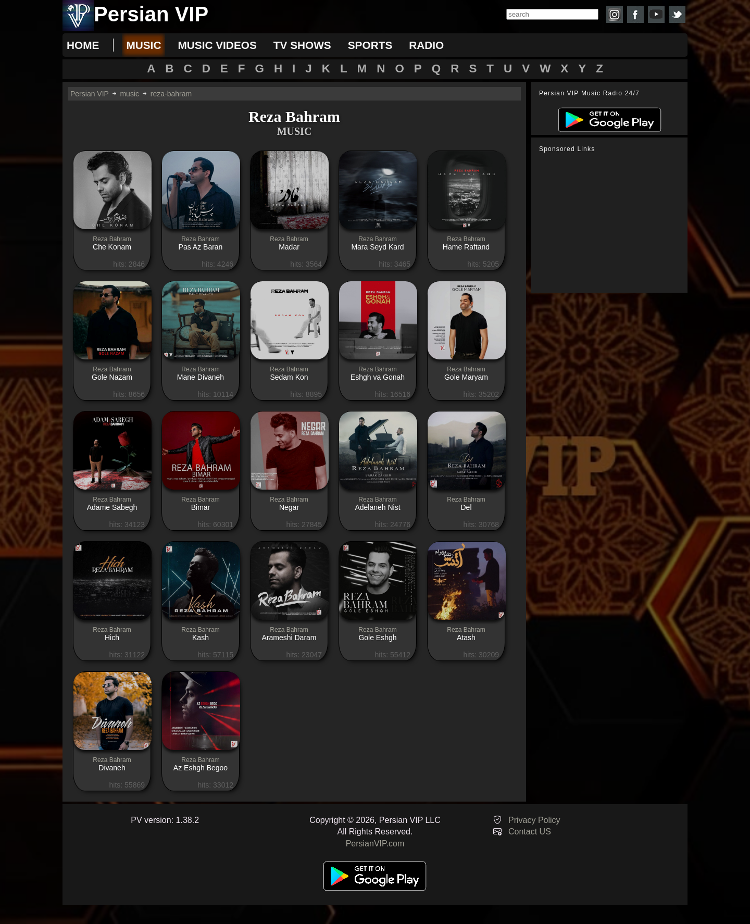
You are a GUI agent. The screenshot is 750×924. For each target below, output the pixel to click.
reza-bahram (171, 94)
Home (83, 45)
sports (370, 45)
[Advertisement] (612, 223)
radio (426, 45)
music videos (217, 45)
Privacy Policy (534, 820)
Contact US (529, 831)
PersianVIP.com (375, 843)
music (143, 45)
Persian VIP (89, 94)
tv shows (302, 45)
